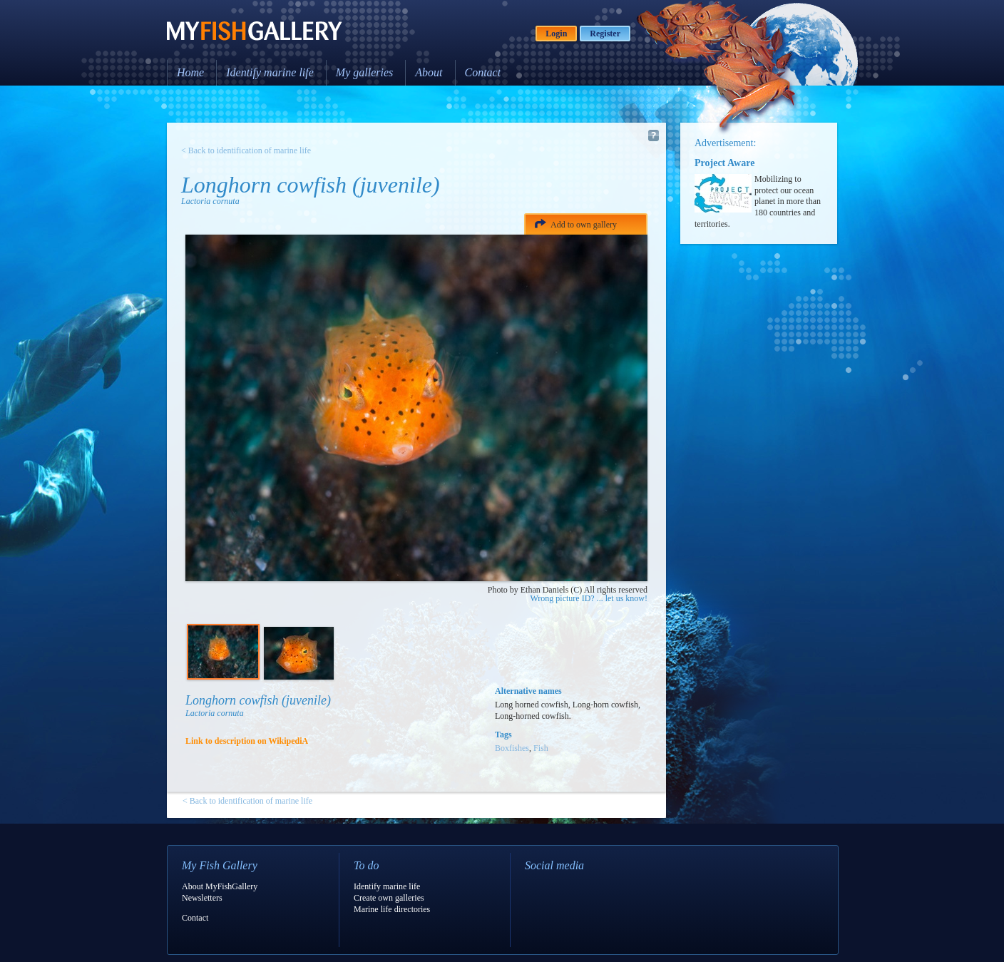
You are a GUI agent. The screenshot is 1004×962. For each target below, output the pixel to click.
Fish (540, 748)
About (428, 72)
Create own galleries (389, 898)
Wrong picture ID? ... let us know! (589, 598)
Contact (483, 72)
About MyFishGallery (219, 886)
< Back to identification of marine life (246, 150)
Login (556, 34)
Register (605, 34)
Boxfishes (512, 748)
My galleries (364, 72)
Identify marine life (270, 72)
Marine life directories (392, 909)
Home (190, 72)
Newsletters (202, 898)
